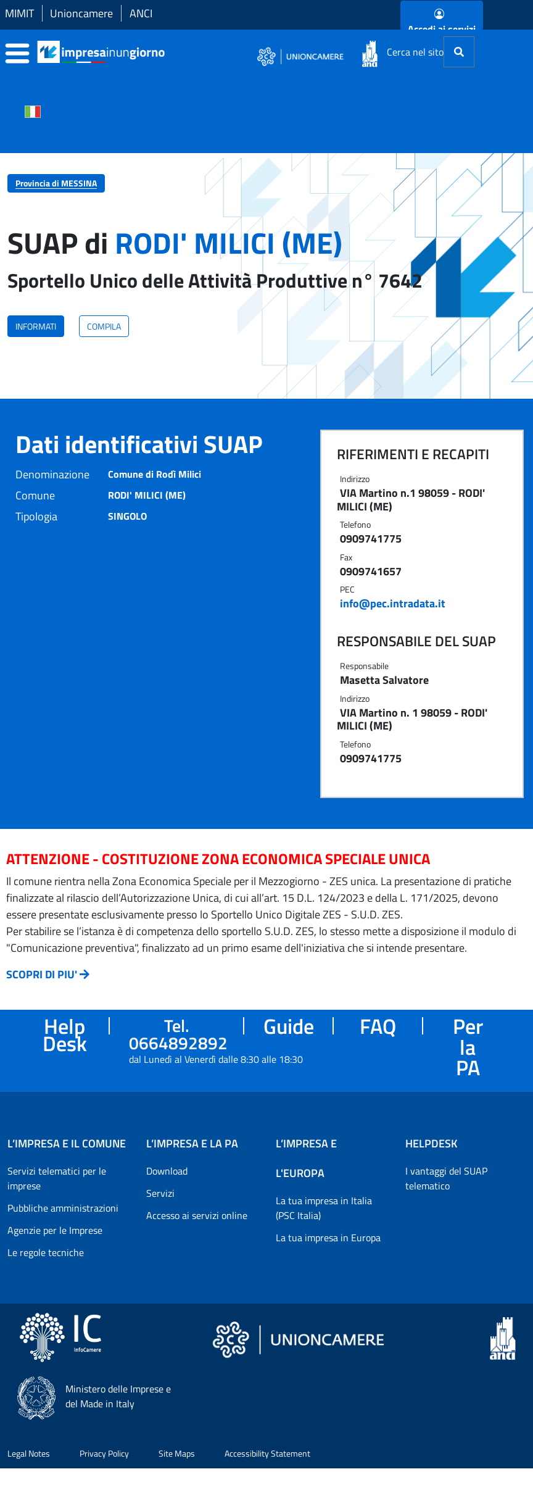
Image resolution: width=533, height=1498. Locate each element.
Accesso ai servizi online (196, 1215)
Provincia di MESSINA (56, 183)
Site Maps (177, 1453)
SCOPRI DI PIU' (41, 974)
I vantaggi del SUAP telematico (446, 1178)
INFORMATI (35, 326)
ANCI (141, 13)
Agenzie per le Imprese (54, 1230)
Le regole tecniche (45, 1252)
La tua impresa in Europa (328, 1237)
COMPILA (104, 326)
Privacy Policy (104, 1453)
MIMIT (19, 13)
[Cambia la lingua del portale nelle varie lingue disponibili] (33, 110)
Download (167, 1170)
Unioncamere (81, 13)
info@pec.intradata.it (392, 603)
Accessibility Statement (267, 1453)
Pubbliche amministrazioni (62, 1207)
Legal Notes (28, 1453)
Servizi (160, 1193)
